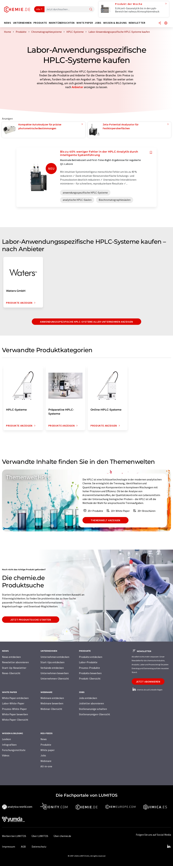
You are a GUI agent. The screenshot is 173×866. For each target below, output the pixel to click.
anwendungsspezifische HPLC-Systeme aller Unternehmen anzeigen (86, 321)
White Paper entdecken (15, 698)
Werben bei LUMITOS (14, 836)
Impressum (8, 846)
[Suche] (91, 9)
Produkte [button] (40, 22)
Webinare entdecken (52, 698)
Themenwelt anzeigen (105, 520)
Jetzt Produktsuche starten (30, 619)
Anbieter (77, 87)
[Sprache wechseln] (165, 23)
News (43, 739)
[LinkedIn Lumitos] (168, 846)
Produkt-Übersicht (90, 678)
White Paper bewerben (15, 714)
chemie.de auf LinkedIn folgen (147, 689)
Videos (5, 755)
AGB (23, 846)
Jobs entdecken (88, 698)
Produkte (45, 744)
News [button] (7, 22)
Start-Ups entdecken (52, 662)
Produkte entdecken (90, 657)
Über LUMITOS (39, 836)
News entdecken (11, 657)
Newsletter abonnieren (15, 662)
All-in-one (46, 766)
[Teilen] (159, 23)
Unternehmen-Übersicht (54, 678)
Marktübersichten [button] (62, 22)
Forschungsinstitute (13, 750)
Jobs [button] (98, 22)
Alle (38, 9)
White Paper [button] (84, 22)
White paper (47, 750)
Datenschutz (39, 846)
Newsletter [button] (137, 22)
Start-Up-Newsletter (14, 667)
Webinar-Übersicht (51, 709)
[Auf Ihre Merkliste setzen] (151, 152)
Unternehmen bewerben (54, 673)
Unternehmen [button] (22, 22)
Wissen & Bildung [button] (115, 22)
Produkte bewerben (90, 673)
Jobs (43, 755)
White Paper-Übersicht (15, 719)
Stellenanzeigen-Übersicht (94, 714)
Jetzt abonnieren (148, 681)
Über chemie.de (62, 836)
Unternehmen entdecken (54, 657)
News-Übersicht (11, 673)
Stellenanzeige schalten (93, 709)
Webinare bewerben (51, 703)
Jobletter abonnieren (91, 703)
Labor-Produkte (88, 662)
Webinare (45, 761)
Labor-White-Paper (13, 703)
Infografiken (9, 744)
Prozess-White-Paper (14, 709)
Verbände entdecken (52, 667)
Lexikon (6, 739)
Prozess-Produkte (89, 667)
